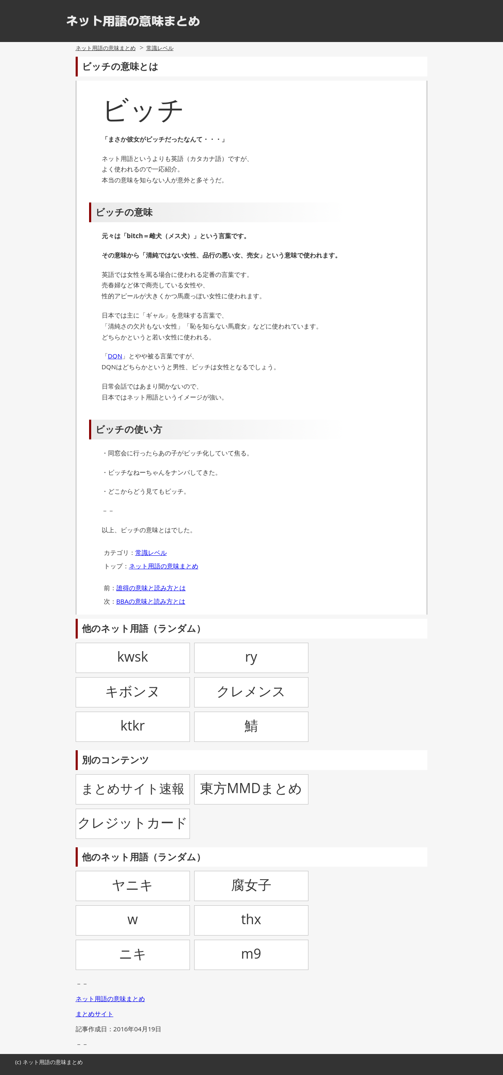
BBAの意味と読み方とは (150, 601)
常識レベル (160, 48)
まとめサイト (94, 1013)
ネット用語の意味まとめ (106, 48)
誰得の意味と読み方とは (151, 587)
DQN (115, 356)
